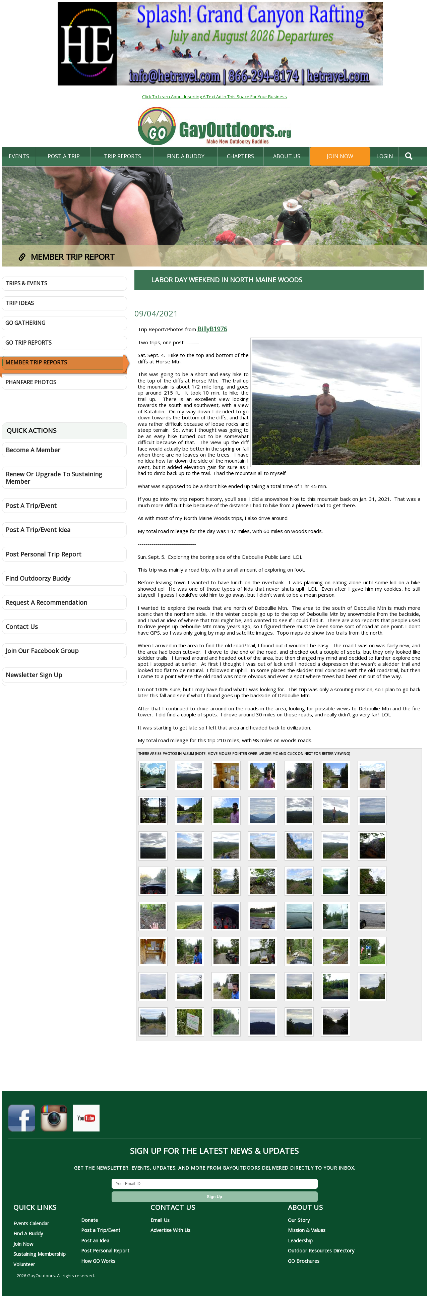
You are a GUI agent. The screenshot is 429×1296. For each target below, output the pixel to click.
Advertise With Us (170, 1230)
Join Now (340, 156)
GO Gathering (25, 323)
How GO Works (98, 1260)
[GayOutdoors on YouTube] (86, 1121)
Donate (89, 1220)
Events (19, 156)
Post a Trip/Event (100, 1230)
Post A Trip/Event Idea (38, 530)
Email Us (160, 1220)
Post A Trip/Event (31, 506)
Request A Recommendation (46, 602)
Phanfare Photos (30, 382)
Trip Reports (122, 156)
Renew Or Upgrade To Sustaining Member (54, 477)
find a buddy (185, 156)
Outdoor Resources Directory (321, 1250)
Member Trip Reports (36, 362)
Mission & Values (306, 1230)
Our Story (299, 1220)
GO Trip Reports (28, 342)
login (384, 156)
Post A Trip (64, 156)
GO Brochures (303, 1260)
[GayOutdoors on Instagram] (54, 1121)
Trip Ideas (19, 303)
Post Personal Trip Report (43, 554)
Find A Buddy (28, 1233)
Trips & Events (26, 283)
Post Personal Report (105, 1250)
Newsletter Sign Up (34, 675)
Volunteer (24, 1264)
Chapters (240, 156)
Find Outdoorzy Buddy (38, 578)
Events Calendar (31, 1223)
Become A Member (33, 450)
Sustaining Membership (39, 1253)
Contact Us (22, 627)
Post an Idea (95, 1240)
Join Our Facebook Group (42, 651)
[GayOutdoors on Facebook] (21, 1121)
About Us (286, 156)
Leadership (300, 1240)
